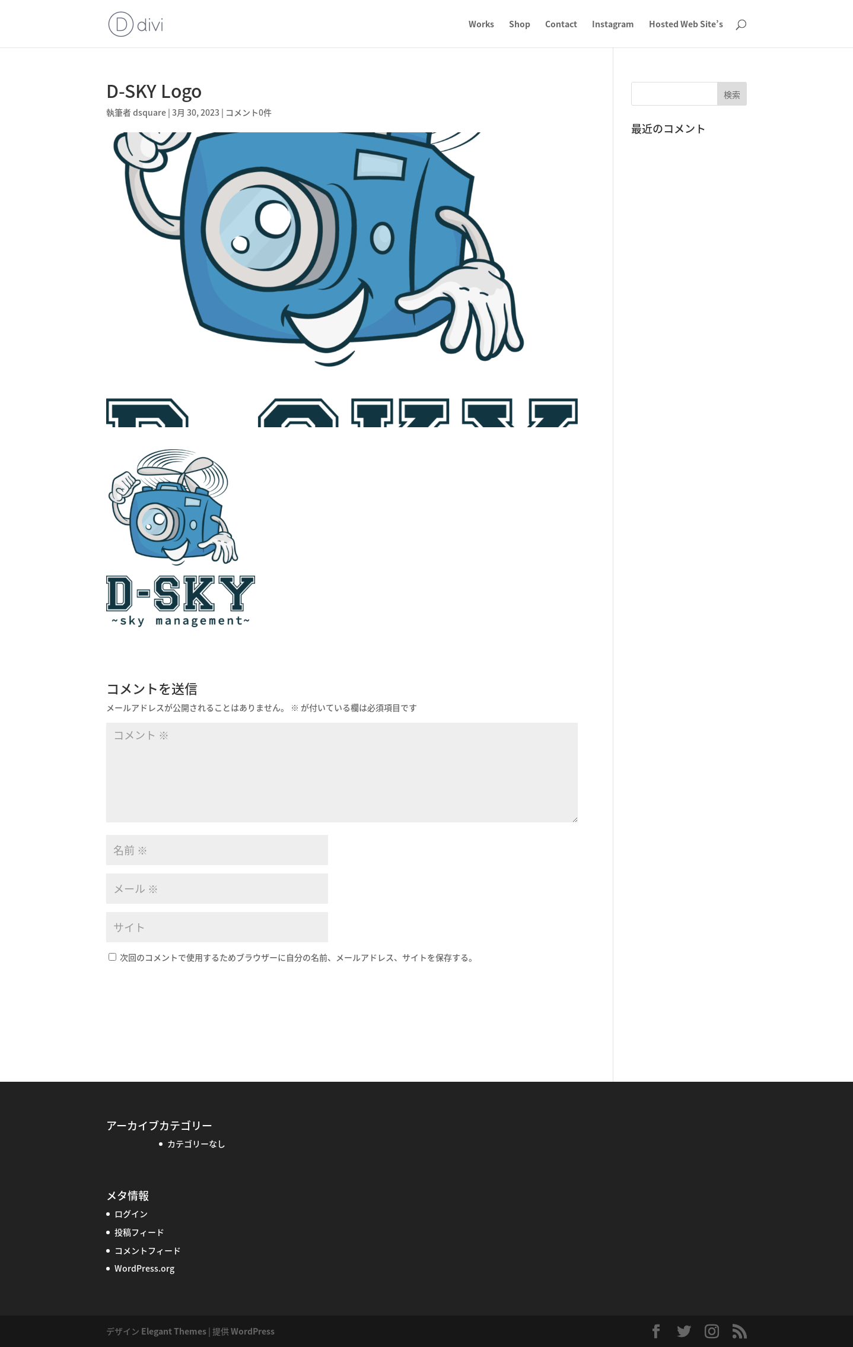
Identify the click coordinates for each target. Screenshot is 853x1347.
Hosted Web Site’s (686, 25)
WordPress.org (144, 1268)
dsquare (149, 112)
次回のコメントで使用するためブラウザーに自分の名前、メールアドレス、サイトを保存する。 (298, 957)
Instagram (613, 25)
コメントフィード (147, 1250)
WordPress (253, 1331)
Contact (561, 25)
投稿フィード (139, 1232)
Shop (519, 25)
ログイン (131, 1213)
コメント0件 (248, 112)
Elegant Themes (173, 1331)
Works (481, 25)
